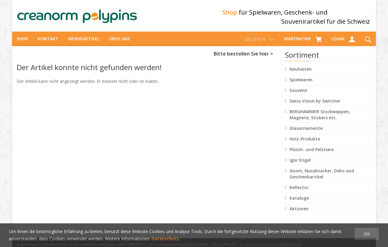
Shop (22, 41)
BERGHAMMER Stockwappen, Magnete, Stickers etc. (319, 117)
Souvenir (298, 93)
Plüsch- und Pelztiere (311, 152)
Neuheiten (300, 71)
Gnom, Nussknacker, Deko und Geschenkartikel (321, 176)
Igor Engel (300, 162)
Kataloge (299, 200)
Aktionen (299, 211)
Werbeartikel (83, 41)
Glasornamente (306, 131)
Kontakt (48, 41)
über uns (119, 41)
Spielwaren (301, 82)
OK (367, 234)
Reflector (299, 190)
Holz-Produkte (304, 141)
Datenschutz (165, 239)
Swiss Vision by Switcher (314, 103)
